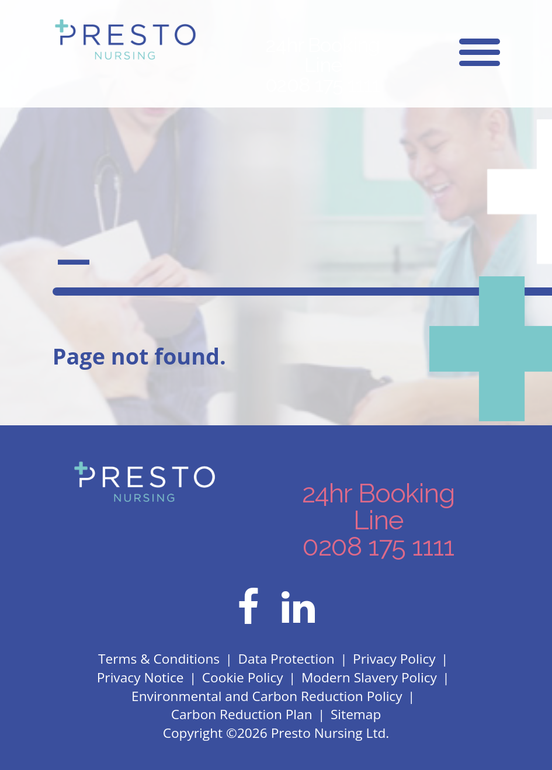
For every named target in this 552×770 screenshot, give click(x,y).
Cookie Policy (242, 677)
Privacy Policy (394, 659)
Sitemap (356, 714)
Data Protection (286, 659)
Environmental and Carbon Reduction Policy (266, 696)
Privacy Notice (140, 677)
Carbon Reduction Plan (242, 714)
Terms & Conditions (159, 659)
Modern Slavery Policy (369, 677)
